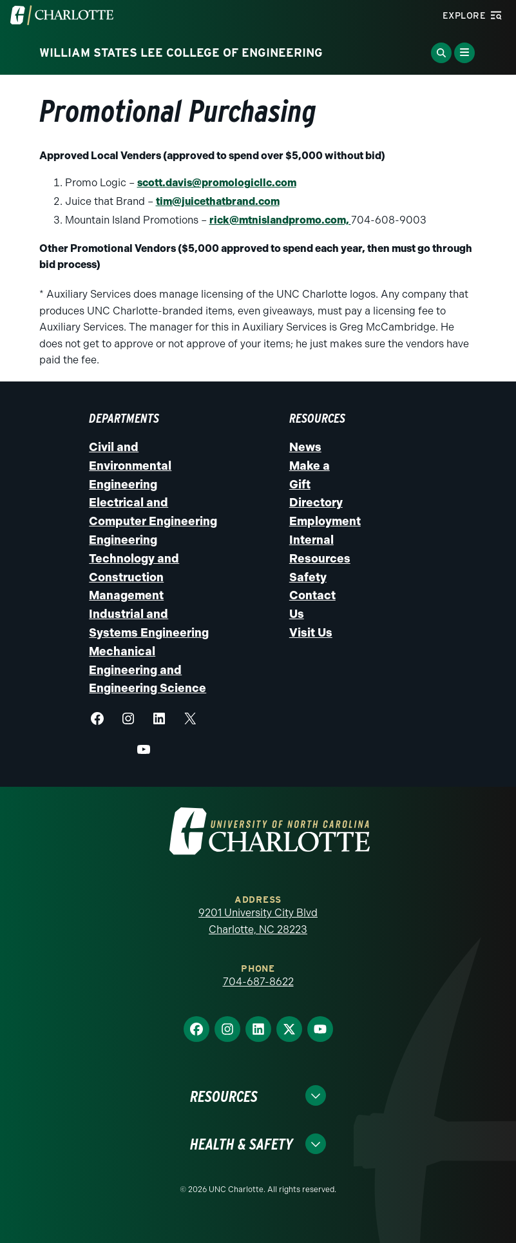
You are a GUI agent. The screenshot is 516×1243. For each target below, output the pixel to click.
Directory (316, 503)
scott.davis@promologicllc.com (216, 183)
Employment (325, 521)
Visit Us (310, 633)
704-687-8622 (258, 982)
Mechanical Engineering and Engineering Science (147, 670)
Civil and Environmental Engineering (130, 466)
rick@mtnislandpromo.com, (280, 220)
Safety (308, 577)
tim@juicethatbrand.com (218, 201)
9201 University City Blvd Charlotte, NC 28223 (258, 921)
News (305, 447)
